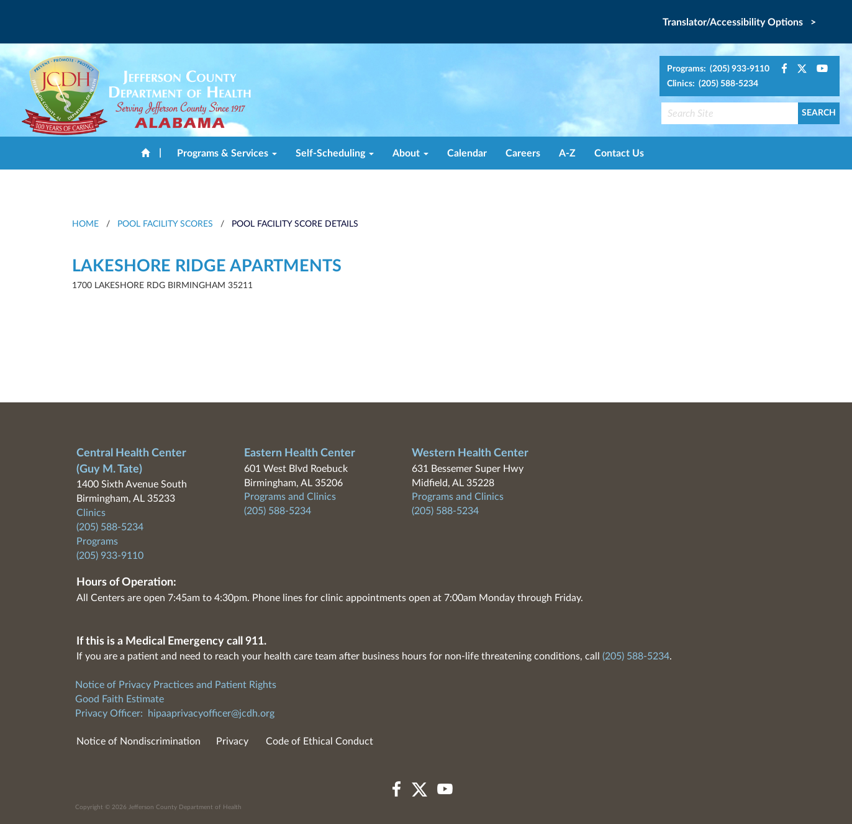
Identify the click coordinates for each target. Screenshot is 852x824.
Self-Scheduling (335, 153)
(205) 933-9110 (109, 556)
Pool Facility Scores (165, 224)
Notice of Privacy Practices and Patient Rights (175, 685)
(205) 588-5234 (109, 527)
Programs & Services (227, 153)
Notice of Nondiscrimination (138, 741)
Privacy (232, 741)
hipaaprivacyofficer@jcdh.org (211, 713)
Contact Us (619, 153)
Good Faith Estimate (119, 699)
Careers (522, 153)
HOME (85, 224)
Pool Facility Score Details (295, 224)
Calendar (467, 153)
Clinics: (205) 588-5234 (712, 83)
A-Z (567, 153)
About (410, 153)
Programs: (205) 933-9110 (718, 69)
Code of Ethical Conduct (319, 741)
